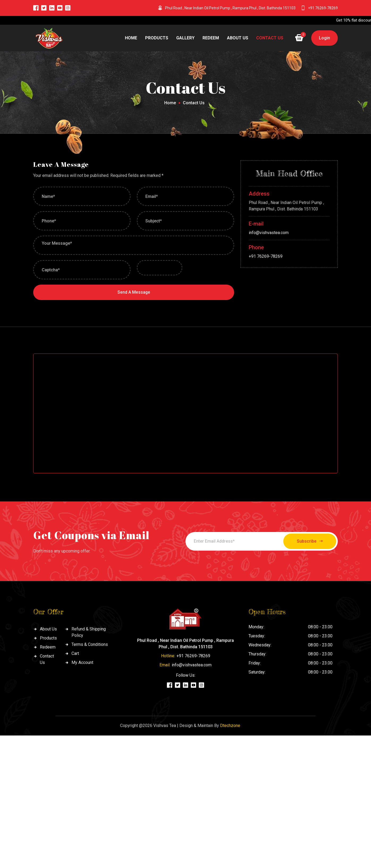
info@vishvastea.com (269, 232)
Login (324, 37)
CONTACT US (269, 37)
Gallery (185, 37)
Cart (75, 653)
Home (131, 37)
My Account (82, 662)
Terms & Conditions (89, 644)
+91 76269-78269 (323, 8)
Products (156, 37)
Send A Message (133, 292)
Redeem (211, 37)
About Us (237, 37)
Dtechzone (230, 725)
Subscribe (308, 541)
